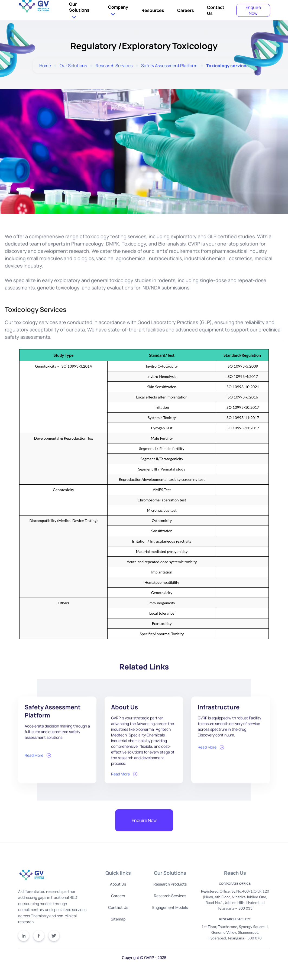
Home (45, 66)
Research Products (170, 884)
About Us (118, 884)
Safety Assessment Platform (169, 66)
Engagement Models (170, 907)
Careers (185, 10)
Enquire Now (253, 10)
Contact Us (118, 907)
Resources (152, 10)
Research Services (114, 66)
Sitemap (118, 919)
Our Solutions (79, 7)
